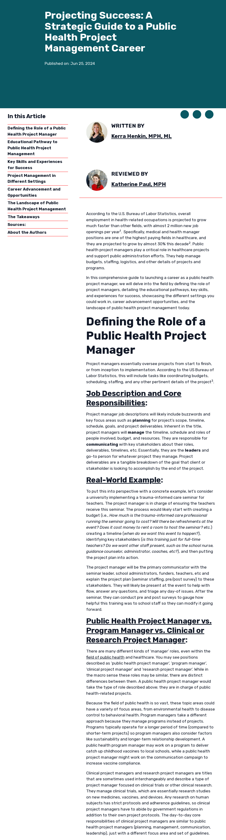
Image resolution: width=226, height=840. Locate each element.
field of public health (105, 657)
